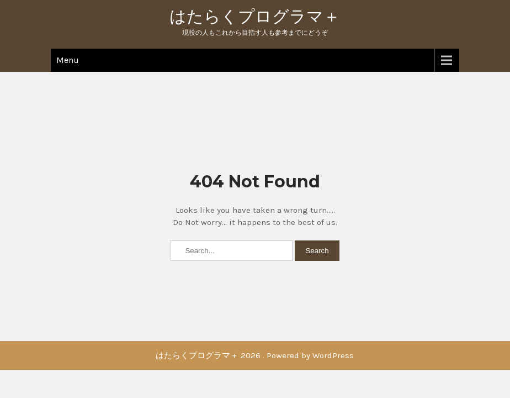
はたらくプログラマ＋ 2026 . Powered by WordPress (255, 355)
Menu (67, 60)
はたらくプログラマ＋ (254, 16)
